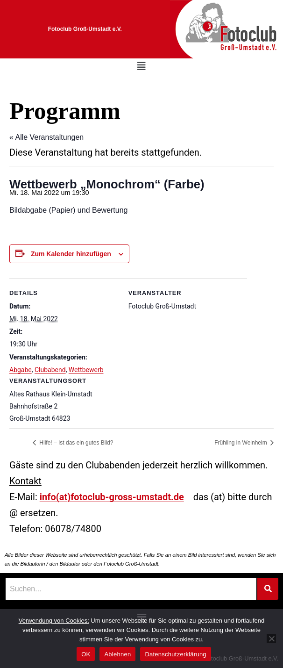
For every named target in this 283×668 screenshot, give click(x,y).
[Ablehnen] (271, 638)
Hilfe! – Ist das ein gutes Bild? (75, 442)
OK (85, 654)
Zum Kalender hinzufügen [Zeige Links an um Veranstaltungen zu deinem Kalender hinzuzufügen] (71, 254)
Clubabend (50, 370)
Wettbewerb (86, 370)
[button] (141, 66)
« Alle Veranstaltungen (46, 137)
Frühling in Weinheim (241, 442)
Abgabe (20, 370)
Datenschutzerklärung (175, 654)
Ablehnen (117, 654)
